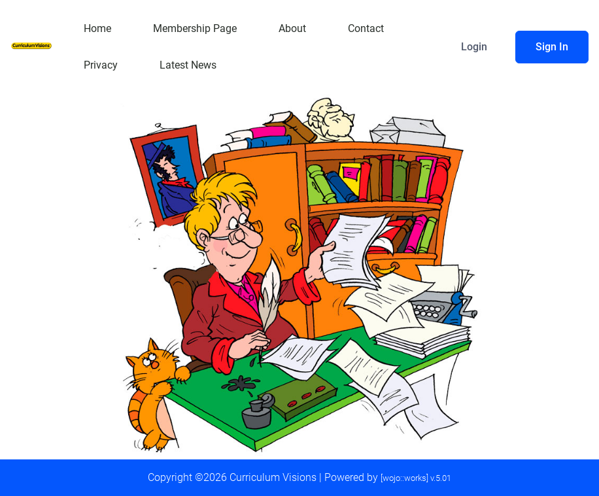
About (292, 28)
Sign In (552, 47)
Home (97, 28)
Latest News (188, 65)
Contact (366, 28)
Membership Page (195, 28)
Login (474, 47)
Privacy (101, 65)
